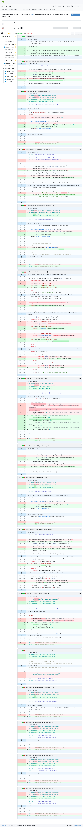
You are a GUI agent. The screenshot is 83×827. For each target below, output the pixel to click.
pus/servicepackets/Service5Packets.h (38, 755)
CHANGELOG (29, 36)
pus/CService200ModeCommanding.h (37, 91)
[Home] (3, 2)
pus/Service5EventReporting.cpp (36, 446)
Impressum (25, 2)
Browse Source (75, 14)
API (80, 825)
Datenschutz (16, 2)
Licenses (76, 825)
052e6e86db (56, 28)
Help (32, 2)
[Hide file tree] (2, 33)
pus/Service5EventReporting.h (36, 477)
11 (63, 6)
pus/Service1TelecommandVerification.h (40, 205)
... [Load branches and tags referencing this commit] (3, 23)
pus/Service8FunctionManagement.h (38, 593)
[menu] (80, 33)
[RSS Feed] (53, 6)
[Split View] (76, 33)
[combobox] (72, 33)
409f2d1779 (77, 28)
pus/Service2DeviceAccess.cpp (36, 272)
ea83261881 (64, 28)
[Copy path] (33, 37)
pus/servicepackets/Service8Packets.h (38, 788)
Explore (9, 2)
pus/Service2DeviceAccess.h (36, 378)
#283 (32, 14)
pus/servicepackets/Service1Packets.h (38, 650)
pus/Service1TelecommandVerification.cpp (39, 149)
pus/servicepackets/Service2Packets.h (38, 722)
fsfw (5, 6)
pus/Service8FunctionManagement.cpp (38, 529)
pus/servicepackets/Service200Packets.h (39, 687)
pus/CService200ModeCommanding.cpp (37, 61)
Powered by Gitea (6, 825)
